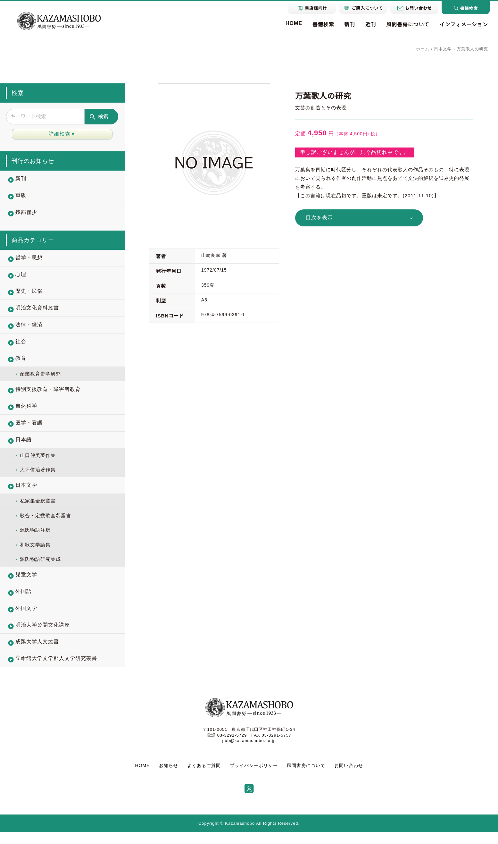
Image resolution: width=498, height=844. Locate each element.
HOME (292, 23)
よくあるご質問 (204, 777)
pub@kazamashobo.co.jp (249, 752)
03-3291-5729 (232, 747)
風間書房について (407, 25)
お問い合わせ (348, 777)
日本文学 (443, 48)
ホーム (422, 48)
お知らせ (168, 777)
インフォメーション (463, 25)
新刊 (348, 25)
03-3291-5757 (276, 747)
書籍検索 (322, 25)
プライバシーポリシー (254, 777)
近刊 (369, 25)
